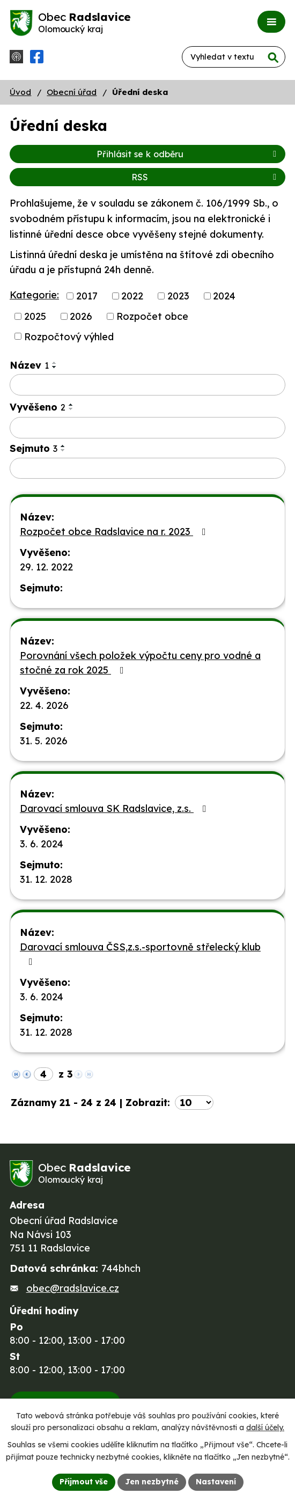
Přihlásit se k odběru (188, 154)
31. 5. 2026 (44, 741)
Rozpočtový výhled (69, 336)
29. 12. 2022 (46, 567)
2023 (178, 296)
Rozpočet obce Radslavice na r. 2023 (115, 531)
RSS (205, 177)
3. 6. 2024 (41, 844)
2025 (35, 316)
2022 (132, 296)
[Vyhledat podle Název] (147, 385)
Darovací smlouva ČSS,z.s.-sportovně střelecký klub (140, 954)
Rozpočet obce (152, 316)
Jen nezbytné (152, 1482)
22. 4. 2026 (44, 705)
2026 (81, 316)
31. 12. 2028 (46, 879)
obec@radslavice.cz (72, 1288)
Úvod (20, 92)
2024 (224, 296)
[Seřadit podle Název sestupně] (55, 367)
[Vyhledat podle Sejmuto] (147, 468)
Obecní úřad (72, 92)
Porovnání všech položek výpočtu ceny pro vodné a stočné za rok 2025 (140, 662)
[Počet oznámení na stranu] (194, 1102)
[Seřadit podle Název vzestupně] (55, 363)
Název (29, 365)
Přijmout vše (84, 1482)
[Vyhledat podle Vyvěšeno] (147, 427)
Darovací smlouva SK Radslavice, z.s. (115, 808)
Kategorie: (34, 295)
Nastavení (216, 1482)
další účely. (265, 1428)
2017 (87, 296)
